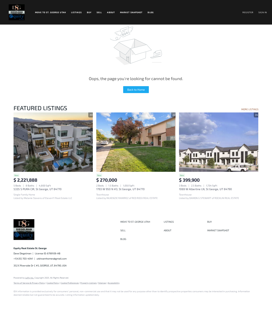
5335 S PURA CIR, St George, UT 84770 (38, 189)
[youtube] (58, 301)
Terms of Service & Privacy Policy (29, 283)
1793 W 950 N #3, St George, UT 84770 (120, 189)
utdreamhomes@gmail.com (52, 258)
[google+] (68, 301)
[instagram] (48, 301)
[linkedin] (28, 301)
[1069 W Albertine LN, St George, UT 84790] (218, 142)
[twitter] (38, 301)
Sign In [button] (262, 12)
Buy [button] (89, 12)
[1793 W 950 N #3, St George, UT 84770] (136, 142)
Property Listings (88, 283)
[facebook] (18, 301)
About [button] (111, 12)
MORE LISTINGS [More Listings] (249, 109)
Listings (76, 12)
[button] (17, 12)
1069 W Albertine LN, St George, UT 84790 (205, 189)
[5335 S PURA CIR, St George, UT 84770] (53, 142)
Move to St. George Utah (50, 12)
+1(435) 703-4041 (23, 258)
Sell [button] (99, 12)
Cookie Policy (53, 283)
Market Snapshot (131, 12)
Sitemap (102, 283)
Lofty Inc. (29, 277)
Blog (151, 12)
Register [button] (248, 12)
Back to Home (136, 89)
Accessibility (114, 283)
